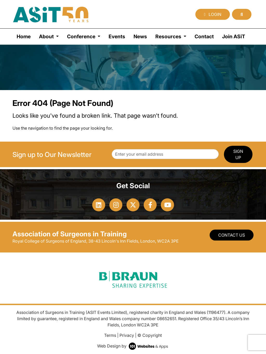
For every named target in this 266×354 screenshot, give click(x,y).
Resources (168, 36)
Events (117, 36)
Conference (81, 36)
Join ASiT (233, 36)
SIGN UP (238, 154)
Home (24, 36)
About (47, 36)
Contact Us (231, 235)
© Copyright (149, 335)
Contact (204, 36)
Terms (110, 335)
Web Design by (133, 346)
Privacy (126, 335)
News (140, 36)
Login (212, 14)
